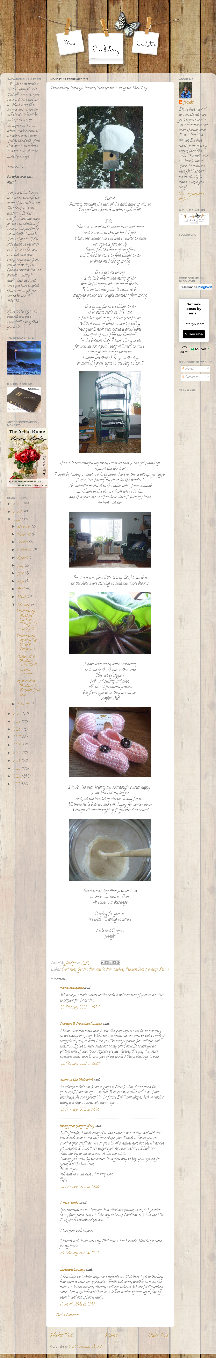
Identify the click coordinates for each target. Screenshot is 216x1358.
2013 (17, 769)
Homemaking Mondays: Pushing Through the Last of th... (26, 620)
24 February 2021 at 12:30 (79, 1253)
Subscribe (194, 334)
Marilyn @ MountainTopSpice (81, 1024)
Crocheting (69, 970)
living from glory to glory (77, 1126)
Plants (164, 970)
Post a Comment (67, 1315)
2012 (17, 777)
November (24, 535)
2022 (18, 512)
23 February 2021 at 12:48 (79, 1110)
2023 (17, 504)
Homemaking (115, 970)
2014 (17, 761)
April (21, 589)
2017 (17, 737)
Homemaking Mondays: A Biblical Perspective (26, 642)
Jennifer (188, 102)
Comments (190, 377)
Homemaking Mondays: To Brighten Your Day (28, 688)
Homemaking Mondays (142, 970)
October (23, 542)
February (24, 605)
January (23, 704)
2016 (17, 745)
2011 (17, 784)
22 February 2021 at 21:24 (80, 1064)
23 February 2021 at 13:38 (79, 1187)
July (20, 566)
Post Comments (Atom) (85, 1347)
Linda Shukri (69, 1203)
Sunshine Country (72, 1270)
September (25, 550)
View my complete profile (191, 196)
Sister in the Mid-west (76, 1080)
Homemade (97, 970)
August (23, 558)
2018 (17, 730)
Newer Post (62, 1336)
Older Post (159, 1336)
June (20, 574)
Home (111, 1336)
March (22, 597)
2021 (17, 520)
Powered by (194, 349)
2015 (17, 753)
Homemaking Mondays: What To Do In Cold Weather (27, 665)
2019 (17, 722)
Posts (188, 369)
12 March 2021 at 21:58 (77, 1305)
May (21, 582)
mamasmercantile (71, 988)
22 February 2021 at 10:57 (79, 1008)
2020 (17, 714)
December (24, 527)
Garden (82, 970)
